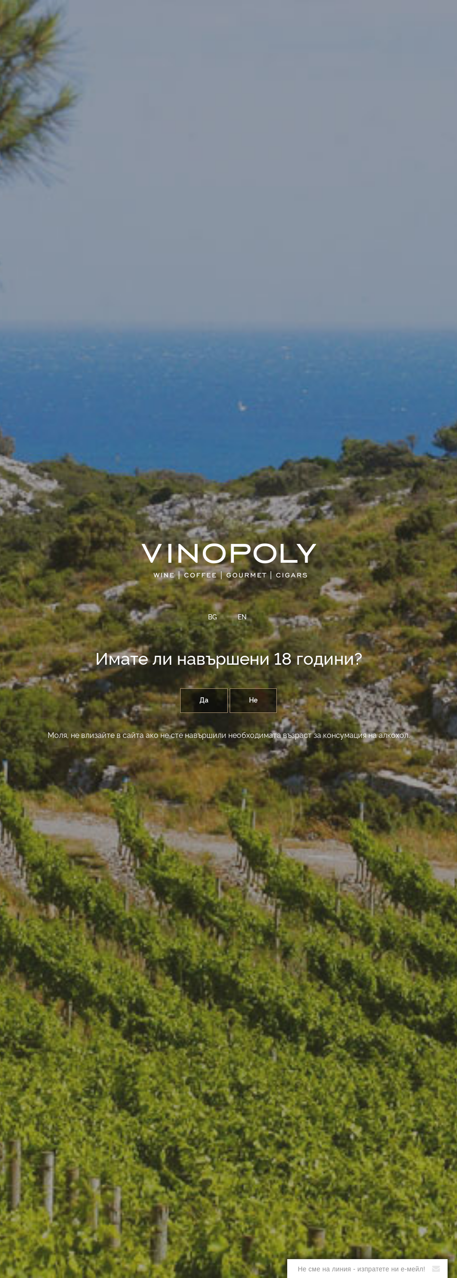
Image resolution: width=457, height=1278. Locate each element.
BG (212, 617)
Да (203, 700)
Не (253, 700)
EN (242, 617)
